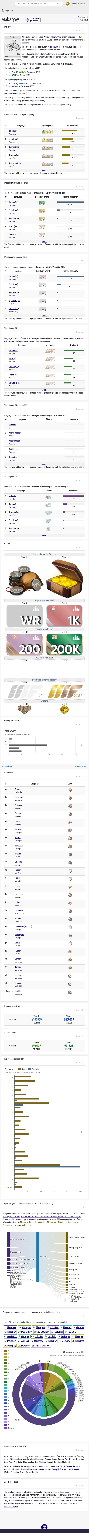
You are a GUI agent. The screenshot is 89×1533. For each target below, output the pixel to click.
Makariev (67, 1327)
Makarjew (40, 1327)
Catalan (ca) (13, 449)
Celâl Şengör (74, 1469)
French (17, 886)
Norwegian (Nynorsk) (23, 926)
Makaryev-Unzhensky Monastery (33, 1222)
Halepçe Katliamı (44, 1469)
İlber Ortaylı (60, 1466)
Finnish (17, 878)
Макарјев (25, 1341)
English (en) (13, 139)
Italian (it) (12, 358)
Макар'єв (79, 1341)
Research (57, 3)
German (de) (14, 147)
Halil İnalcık (15, 1469)
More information (11, 1506)
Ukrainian (18, 975)
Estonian (18, 862)
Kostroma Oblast (27, 1216)
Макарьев (11, 1327)
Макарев (79, 1336)
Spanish (18, 853)
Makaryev (54, 37)
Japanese (19, 910)
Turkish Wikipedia (76, 4)
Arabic (17, 789)
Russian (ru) (13, 131)
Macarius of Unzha (10, 1225)
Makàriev (11, 1341)
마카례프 (12, 1336)
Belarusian (19, 797)
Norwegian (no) (15, 383)
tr (19, 17)
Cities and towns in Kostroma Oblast (49, 1216)
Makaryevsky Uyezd (20, 1219)
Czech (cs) (13, 457)
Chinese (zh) (14, 308)
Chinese (18, 983)
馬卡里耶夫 (43, 1332)
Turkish (18, 967)
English (7, 10)
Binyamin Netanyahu (29, 1469)
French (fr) (13, 234)
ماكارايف (72, 1332)
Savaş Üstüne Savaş (60, 1469)
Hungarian (19, 894)
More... (44, 170)
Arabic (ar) (13, 424)
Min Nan (18, 991)
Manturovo (80, 766)
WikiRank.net (83, 17)
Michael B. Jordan (11, 1472)
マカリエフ (26, 1332)
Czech (17, 821)
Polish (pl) (13, 226)
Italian (17, 902)
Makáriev (11, 1332)
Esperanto (19, 845)
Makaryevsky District (11, 1216)
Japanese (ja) (14, 300)
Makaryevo (26, 1225)
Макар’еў (11, 1345)
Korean (18, 918)
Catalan (18, 813)
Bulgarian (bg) (14, 441)
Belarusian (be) (15, 163)
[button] (77, 31)
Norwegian (19, 934)
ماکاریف (52, 1336)
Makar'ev (80, 1327)
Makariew (54, 1327)
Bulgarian (18, 805)
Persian (18, 870)
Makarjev (58, 1332)
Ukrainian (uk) (14, 155)
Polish (17, 942)
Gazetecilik (70, 1466)
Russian (53, 47)
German (18, 829)
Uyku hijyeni (7, 766)
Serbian (18, 959)
